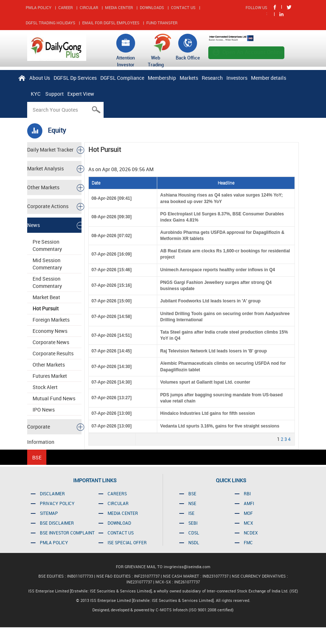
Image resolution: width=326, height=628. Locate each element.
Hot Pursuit (46, 308)
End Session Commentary (47, 282)
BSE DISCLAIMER (57, 523)
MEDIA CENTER (119, 7)
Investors (236, 77)
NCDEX (251, 533)
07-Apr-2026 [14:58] (112, 316)
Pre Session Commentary (47, 245)
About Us (39, 77)
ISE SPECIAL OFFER (127, 542)
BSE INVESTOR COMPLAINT (67, 533)
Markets (189, 77)
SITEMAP (49, 513)
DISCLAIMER (52, 493)
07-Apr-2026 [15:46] (112, 269)
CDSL (193, 533)
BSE (192, 493)
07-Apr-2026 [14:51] (112, 335)
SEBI (192, 523)
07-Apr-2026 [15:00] (112, 300)
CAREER (65, 7)
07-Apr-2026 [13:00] (112, 413)
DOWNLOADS (152, 7)
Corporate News (51, 342)
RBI (247, 493)
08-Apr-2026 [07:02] (112, 235)
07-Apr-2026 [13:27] (112, 397)
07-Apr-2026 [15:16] (112, 285)
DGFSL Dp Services (75, 77)
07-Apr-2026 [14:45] (112, 351)
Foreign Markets (51, 319)
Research (212, 77)
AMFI (249, 503)
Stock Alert (45, 387)
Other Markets (49, 364)
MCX (248, 523)
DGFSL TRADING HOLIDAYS (50, 22)
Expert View (80, 93)
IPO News (44, 409)
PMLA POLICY (38, 7)
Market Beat (46, 297)
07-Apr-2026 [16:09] (112, 254)
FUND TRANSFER (161, 22)
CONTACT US (183, 7)
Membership (162, 77)
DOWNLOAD (119, 523)
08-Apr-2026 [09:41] (112, 198)
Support (54, 93)
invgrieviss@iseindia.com (187, 566)
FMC (248, 542)
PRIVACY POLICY (57, 503)
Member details (268, 77)
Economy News (50, 330)
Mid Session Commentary (47, 264)
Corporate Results (53, 353)
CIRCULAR (89, 7)
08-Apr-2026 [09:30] (112, 216)
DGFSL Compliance (122, 77)
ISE (191, 513)
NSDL (193, 542)
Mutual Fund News (54, 398)
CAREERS (117, 493)
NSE (192, 503)
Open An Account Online (252, 51)
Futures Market (50, 375)
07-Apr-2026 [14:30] (112, 366)
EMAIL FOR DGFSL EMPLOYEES (110, 22)
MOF (248, 513)
